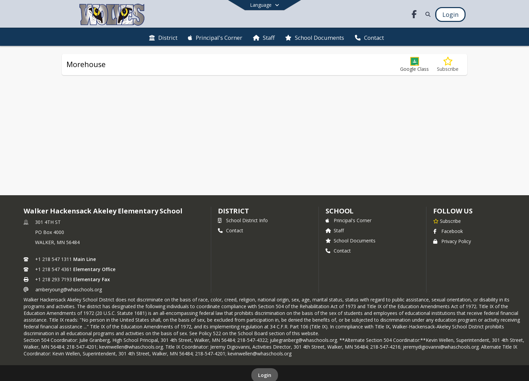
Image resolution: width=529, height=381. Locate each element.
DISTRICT (233, 210)
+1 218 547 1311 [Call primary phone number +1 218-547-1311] (53, 259)
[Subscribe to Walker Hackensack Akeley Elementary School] (447, 221)
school (340, 210)
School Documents (350, 240)
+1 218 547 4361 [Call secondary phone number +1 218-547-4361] (53, 269)
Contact (230, 230)
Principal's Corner (348, 220)
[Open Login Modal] (450, 14)
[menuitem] (163, 37)
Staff (335, 230)
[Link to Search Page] (426, 14)
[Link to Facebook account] (414, 15)
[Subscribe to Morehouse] (448, 64)
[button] (414, 64)
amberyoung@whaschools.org (68, 289)
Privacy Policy (452, 241)
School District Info (243, 220)
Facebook (448, 231)
